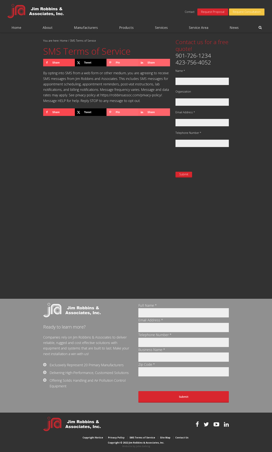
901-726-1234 (193, 55)
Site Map (165, 437)
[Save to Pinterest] (122, 62)
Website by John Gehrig (136, 446)
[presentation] (204, 159)
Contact (190, 12)
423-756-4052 (193, 62)
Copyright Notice (93, 437)
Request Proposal (212, 12)
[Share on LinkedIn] (154, 62)
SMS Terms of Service (142, 437)
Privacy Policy (116, 437)
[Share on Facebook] (59, 62)
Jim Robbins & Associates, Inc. (36, 11)
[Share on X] (91, 62)
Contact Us (181, 437)
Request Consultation (247, 12)
